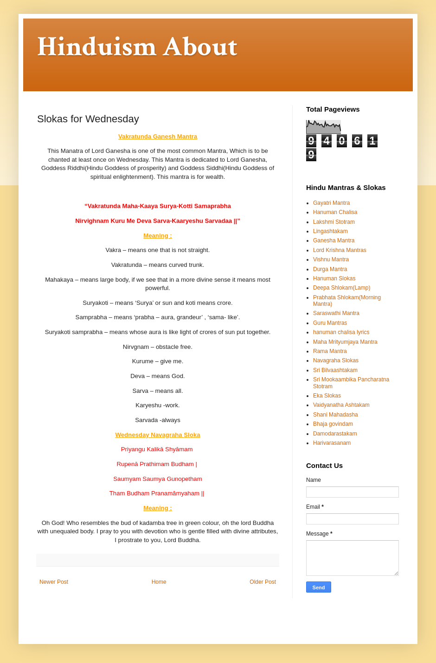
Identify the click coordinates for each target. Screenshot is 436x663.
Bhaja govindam (333, 424)
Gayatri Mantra (331, 203)
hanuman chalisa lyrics (341, 332)
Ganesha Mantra (333, 240)
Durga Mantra (330, 269)
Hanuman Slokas (334, 278)
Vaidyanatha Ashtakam (341, 405)
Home (159, 582)
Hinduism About (137, 47)
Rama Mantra (330, 351)
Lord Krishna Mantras (339, 250)
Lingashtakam (330, 231)
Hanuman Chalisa (335, 212)
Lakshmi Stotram (334, 222)
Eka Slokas (327, 395)
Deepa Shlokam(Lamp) (341, 287)
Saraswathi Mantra (336, 313)
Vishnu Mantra (331, 259)
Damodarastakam (335, 433)
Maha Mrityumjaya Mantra (345, 342)
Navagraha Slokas (336, 360)
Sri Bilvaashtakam (335, 370)
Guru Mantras (330, 323)
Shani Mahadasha (335, 414)
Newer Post (53, 582)
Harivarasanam (332, 443)
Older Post (263, 582)
